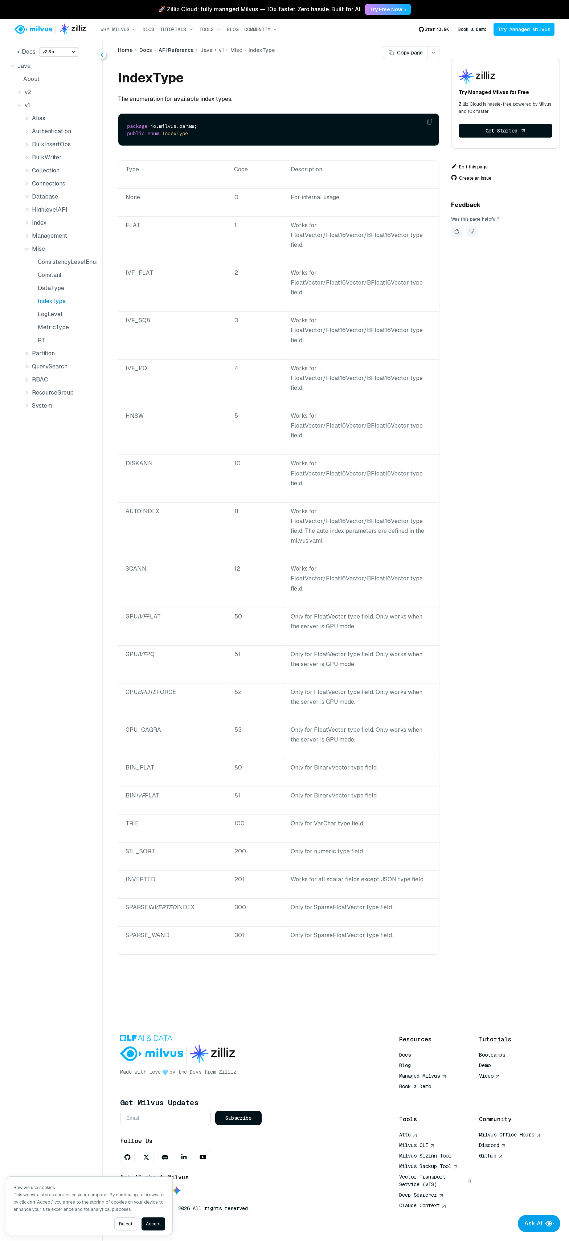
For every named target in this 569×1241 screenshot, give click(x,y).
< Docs (26, 52)
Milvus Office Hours (510, 1134)
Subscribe (238, 1118)
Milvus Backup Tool (428, 1166)
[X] (146, 1157)
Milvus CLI (417, 1145)
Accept (153, 1224)
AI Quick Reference (425, 1097)
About (31, 79)
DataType (51, 288)
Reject (125, 1224)
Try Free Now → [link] (387, 9)
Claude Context (422, 1205)
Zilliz (227, 1072)
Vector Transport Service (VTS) (435, 1180)
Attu (408, 1134)
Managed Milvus (422, 1076)
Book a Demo (472, 29)
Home (125, 50)
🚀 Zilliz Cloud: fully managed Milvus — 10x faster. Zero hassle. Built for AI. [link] (259, 9)
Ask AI (539, 1223)
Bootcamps (492, 1055)
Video (489, 1076)
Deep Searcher (421, 1195)
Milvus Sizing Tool (425, 1155)
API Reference (176, 50)
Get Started (505, 130)
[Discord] (165, 1157)
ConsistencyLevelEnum (66, 262)
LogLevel (50, 314)
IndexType (52, 301)
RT (41, 340)
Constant (50, 275)
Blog (232, 29)
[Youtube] (203, 1157)
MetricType (53, 327)
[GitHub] (127, 1157)
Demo (485, 1065)
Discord (492, 1145)
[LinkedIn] (184, 1157)
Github (491, 1155)
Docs (148, 29)
